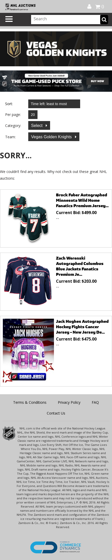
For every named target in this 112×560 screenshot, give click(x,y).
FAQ (95, 402)
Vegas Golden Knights (52, 137)
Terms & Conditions (29, 402)
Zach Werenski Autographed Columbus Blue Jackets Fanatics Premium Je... (80, 266)
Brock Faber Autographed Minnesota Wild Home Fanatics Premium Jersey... (82, 200)
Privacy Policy (69, 402)
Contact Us (56, 413)
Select (37, 125)
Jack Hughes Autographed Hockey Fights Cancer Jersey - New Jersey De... (82, 327)
